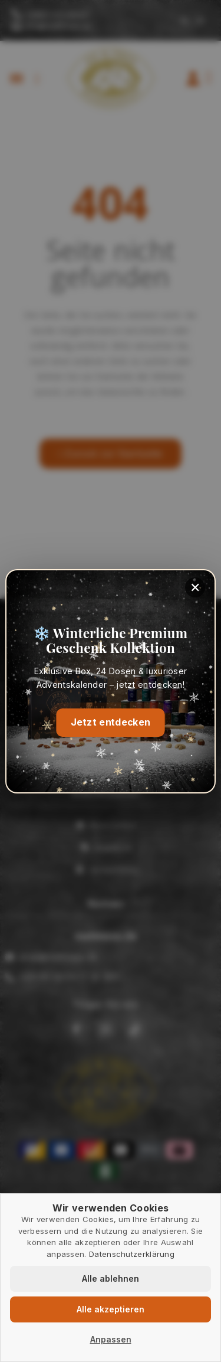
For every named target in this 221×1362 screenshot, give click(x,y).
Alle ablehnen (110, 1278)
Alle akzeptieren (110, 1309)
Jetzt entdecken (110, 721)
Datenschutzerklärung (131, 1254)
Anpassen (110, 1339)
